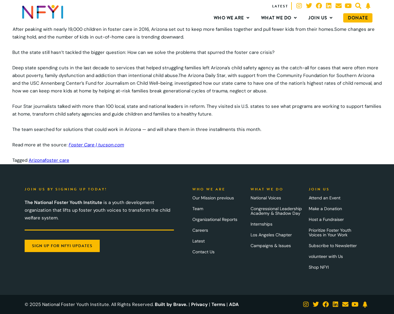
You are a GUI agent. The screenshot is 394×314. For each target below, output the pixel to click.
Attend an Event (324, 198)
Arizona (37, 160)
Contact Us (203, 252)
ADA (234, 304)
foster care (57, 160)
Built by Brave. (171, 304)
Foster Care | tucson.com (96, 145)
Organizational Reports (214, 219)
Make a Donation (325, 208)
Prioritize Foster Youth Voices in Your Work (330, 232)
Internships (261, 224)
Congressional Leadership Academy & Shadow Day (276, 211)
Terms (218, 304)
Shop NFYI (319, 267)
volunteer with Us (326, 256)
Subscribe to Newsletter (333, 245)
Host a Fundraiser (326, 219)
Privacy (199, 304)
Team (197, 208)
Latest (198, 241)
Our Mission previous (213, 198)
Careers (200, 230)
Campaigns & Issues (271, 245)
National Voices (266, 198)
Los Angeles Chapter (271, 235)
